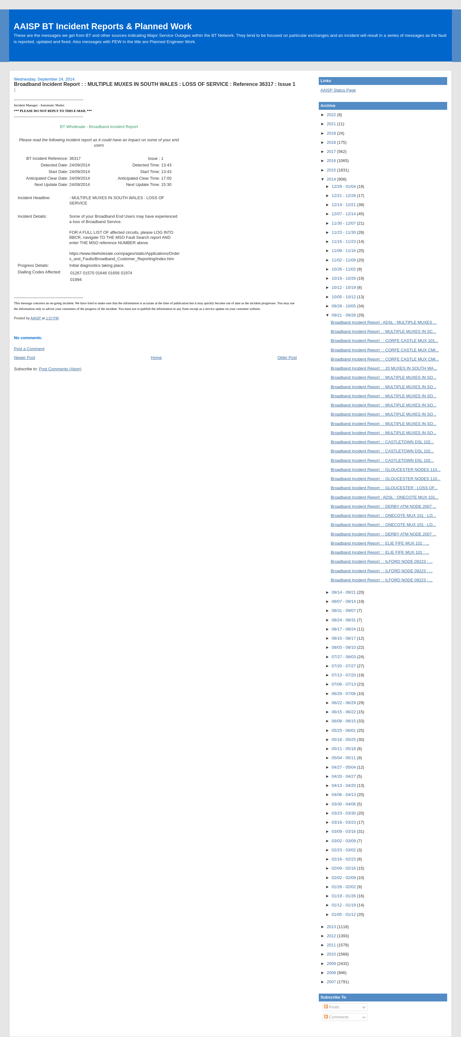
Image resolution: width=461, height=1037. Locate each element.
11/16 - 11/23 (344, 241)
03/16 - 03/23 (344, 822)
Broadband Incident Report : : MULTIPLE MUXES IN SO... (383, 377)
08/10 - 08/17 (344, 638)
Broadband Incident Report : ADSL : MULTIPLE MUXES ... (384, 322)
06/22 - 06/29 (344, 702)
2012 (332, 935)
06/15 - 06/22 (344, 711)
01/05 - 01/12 (344, 914)
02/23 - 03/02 (344, 850)
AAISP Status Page (338, 90)
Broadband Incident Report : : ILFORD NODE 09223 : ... (382, 561)
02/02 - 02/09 (344, 877)
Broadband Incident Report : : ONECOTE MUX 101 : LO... (383, 515)
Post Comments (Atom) (60, 369)
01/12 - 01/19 (344, 905)
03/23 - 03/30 (344, 813)
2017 (332, 151)
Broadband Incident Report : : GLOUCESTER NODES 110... (386, 469)
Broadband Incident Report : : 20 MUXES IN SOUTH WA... (384, 368)
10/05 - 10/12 (344, 296)
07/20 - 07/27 (344, 666)
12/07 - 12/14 (344, 213)
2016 (332, 160)
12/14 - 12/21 (344, 204)
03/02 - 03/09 (344, 840)
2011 (332, 945)
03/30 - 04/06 (344, 804)
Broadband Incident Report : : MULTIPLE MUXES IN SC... (383, 331)
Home (156, 357)
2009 (332, 963)
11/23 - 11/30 (344, 232)
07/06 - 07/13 (344, 684)
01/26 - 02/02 (344, 886)
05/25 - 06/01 (344, 730)
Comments (336, 1017)
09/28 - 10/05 (344, 306)
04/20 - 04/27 (344, 776)
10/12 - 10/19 (344, 287)
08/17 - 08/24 (344, 629)
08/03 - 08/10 (344, 647)
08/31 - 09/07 (344, 610)
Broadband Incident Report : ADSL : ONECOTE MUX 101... (385, 497)
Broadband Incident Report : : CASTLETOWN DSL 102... (382, 442)
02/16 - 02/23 (344, 859)
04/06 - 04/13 (344, 794)
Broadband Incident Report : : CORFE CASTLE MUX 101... (384, 340)
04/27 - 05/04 (344, 767)
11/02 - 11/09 (344, 260)
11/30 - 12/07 (344, 223)
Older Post (287, 357)
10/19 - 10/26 (344, 278)
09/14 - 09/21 (344, 592)
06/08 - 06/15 (344, 721)
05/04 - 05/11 (344, 757)
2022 (332, 114)
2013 (332, 926)
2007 (332, 981)
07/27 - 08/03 (344, 656)
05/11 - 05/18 (344, 748)
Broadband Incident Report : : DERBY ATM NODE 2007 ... (383, 506)
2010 (332, 954)
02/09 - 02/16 (344, 868)
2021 (332, 123)
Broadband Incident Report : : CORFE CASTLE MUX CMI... (385, 350)
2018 (332, 142)
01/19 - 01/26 (344, 896)
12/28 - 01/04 (344, 186)
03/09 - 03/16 (344, 831)
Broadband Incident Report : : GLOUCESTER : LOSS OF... (384, 487)
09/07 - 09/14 (344, 601)
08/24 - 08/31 (344, 620)
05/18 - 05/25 (344, 739)
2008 (332, 972)
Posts (331, 1007)
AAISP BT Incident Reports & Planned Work (103, 26)
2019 (332, 133)
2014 (332, 179)
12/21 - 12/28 (344, 195)
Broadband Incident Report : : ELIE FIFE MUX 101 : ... (380, 543)
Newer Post (24, 357)
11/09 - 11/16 (344, 250)
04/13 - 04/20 (344, 785)
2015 (332, 170)
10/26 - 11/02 (344, 269)
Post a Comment (29, 348)
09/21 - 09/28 (344, 315)
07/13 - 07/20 (344, 675)
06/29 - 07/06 (344, 693)
